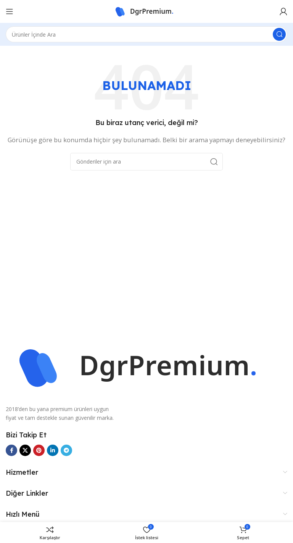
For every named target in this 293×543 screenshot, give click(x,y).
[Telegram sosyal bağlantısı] (66, 450)
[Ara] (146, 34)
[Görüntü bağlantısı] (146, 366)
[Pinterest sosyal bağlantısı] (39, 450)
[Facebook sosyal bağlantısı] (11, 450)
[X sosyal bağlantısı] (25, 450)
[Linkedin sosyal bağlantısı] (52, 450)
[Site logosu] (146, 10)
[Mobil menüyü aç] (9, 11)
